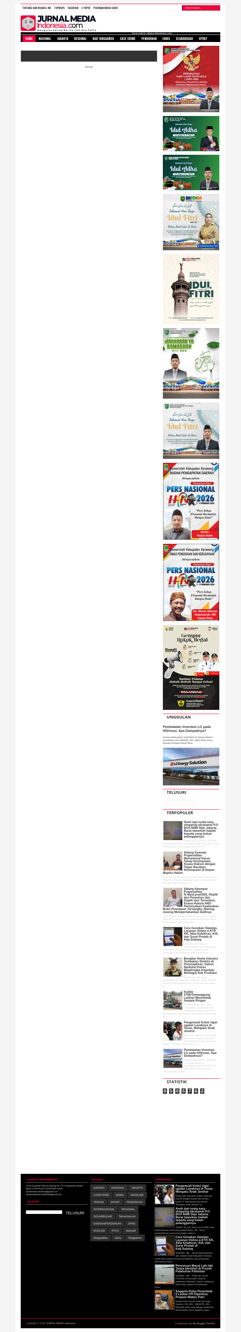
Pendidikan (149, 38)
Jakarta (62, 38)
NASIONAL (118, 1187)
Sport (203, 38)
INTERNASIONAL (104, 1209)
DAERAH (98, 1187)
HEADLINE (137, 1194)
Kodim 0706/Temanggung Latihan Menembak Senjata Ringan (197, 996)
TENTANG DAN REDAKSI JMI (36, 8)
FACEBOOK (73, 8)
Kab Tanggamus (103, 38)
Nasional (45, 38)
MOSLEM (99, 1230)
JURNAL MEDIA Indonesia (60, 1323)
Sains (118, 1237)
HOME (29, 38)
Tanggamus (135, 1237)
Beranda (89, 67)
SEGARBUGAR (102, 1216)
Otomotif (131, 1230)
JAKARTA (137, 1187)
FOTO (115, 1230)
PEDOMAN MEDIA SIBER (105, 8)
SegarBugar (184, 38)
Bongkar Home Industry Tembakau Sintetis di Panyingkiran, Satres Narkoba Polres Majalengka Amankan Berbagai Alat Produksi (201, 966)
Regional (80, 38)
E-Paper (86, 8)
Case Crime (128, 38)
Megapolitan (100, 1237)
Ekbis (166, 38)
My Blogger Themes (204, 1323)
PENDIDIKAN (135, 1202)
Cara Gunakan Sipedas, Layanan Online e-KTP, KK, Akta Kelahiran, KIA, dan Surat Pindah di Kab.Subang (201, 933)
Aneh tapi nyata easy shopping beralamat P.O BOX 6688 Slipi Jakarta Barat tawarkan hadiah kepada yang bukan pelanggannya (201, 829)
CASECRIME (101, 1194)
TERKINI (98, 1202)
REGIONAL (128, 1209)
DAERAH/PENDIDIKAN (107, 1223)
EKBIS (120, 1194)
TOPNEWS (59, 8)
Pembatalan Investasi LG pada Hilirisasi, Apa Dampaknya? (187, 729)
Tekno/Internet (127, 1216)
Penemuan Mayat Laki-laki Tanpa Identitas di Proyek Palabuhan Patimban (194, 1268)
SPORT (115, 1202)
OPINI (131, 1223)
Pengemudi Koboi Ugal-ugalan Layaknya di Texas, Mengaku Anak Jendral (201, 1027)
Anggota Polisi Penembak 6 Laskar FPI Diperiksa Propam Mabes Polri (193, 1294)
